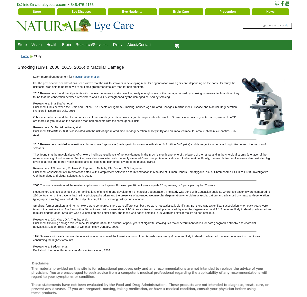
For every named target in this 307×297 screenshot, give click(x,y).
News (270, 11)
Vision (37, 44)
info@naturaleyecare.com (41, 5)
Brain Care (181, 11)
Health (51, 44)
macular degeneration (86, 76)
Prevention (227, 11)
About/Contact (139, 44)
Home (25, 56)
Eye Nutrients (132, 11)
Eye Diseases (81, 11)
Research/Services (91, 44)
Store (37, 11)
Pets (117, 44)
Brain (66, 44)
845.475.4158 (83, 5)
